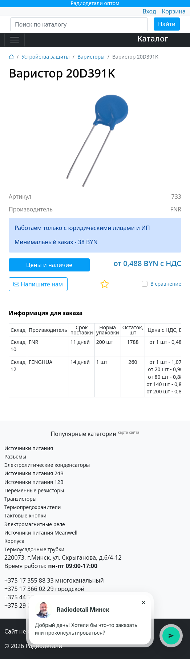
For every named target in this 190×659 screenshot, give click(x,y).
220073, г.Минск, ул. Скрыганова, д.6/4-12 (63, 557)
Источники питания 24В (34, 473)
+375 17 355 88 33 (29, 580)
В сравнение (165, 283)
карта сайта (128, 432)
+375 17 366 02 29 (29, 589)
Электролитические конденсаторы (47, 464)
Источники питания (28, 448)
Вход (149, 11)
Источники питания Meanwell (40, 532)
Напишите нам (38, 284)
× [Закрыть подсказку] (143, 602)
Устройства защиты (45, 56)
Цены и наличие (49, 265)
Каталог (152, 38)
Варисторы (91, 56)
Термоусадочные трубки (34, 549)
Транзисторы (20, 498)
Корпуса (14, 540)
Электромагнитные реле (34, 524)
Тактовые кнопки (25, 515)
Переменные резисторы (34, 490)
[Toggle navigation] (14, 40)
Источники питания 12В (34, 482)
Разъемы (15, 456)
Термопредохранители (32, 507)
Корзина (174, 11)
